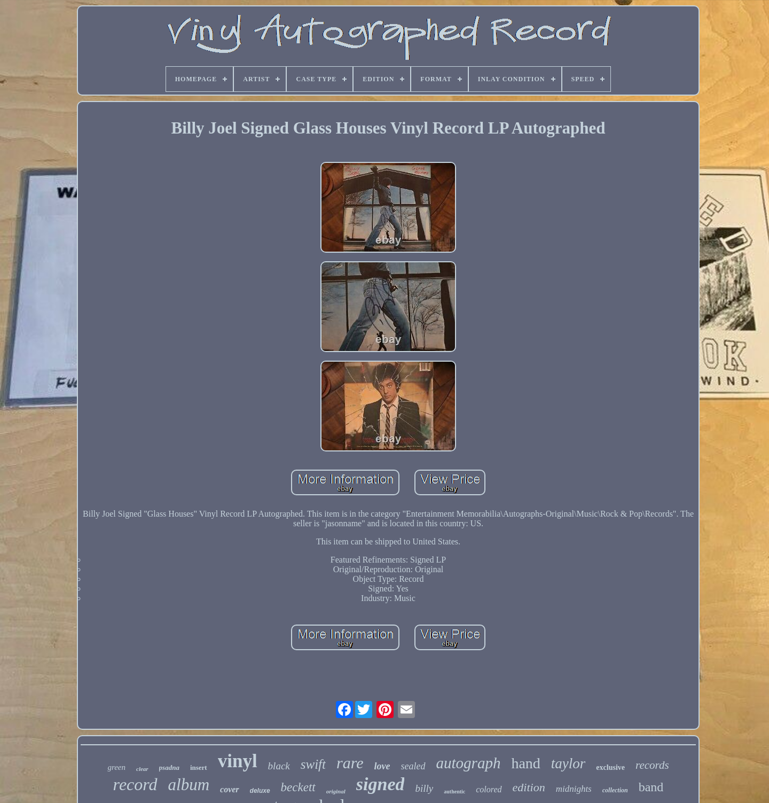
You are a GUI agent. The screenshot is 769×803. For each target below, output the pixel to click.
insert (198, 767)
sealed (413, 766)
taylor (568, 763)
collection (615, 790)
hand (525, 763)
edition (529, 787)
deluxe (260, 790)
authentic (454, 791)
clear (142, 769)
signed (380, 784)
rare (350, 762)
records (652, 765)
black (279, 765)
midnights (574, 789)
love (382, 766)
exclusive (610, 767)
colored (488, 789)
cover (229, 789)
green (116, 767)
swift (313, 764)
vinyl (237, 761)
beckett (298, 787)
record (135, 784)
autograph (468, 762)
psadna (169, 767)
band (651, 787)
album (189, 784)
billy (424, 788)
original (336, 791)
